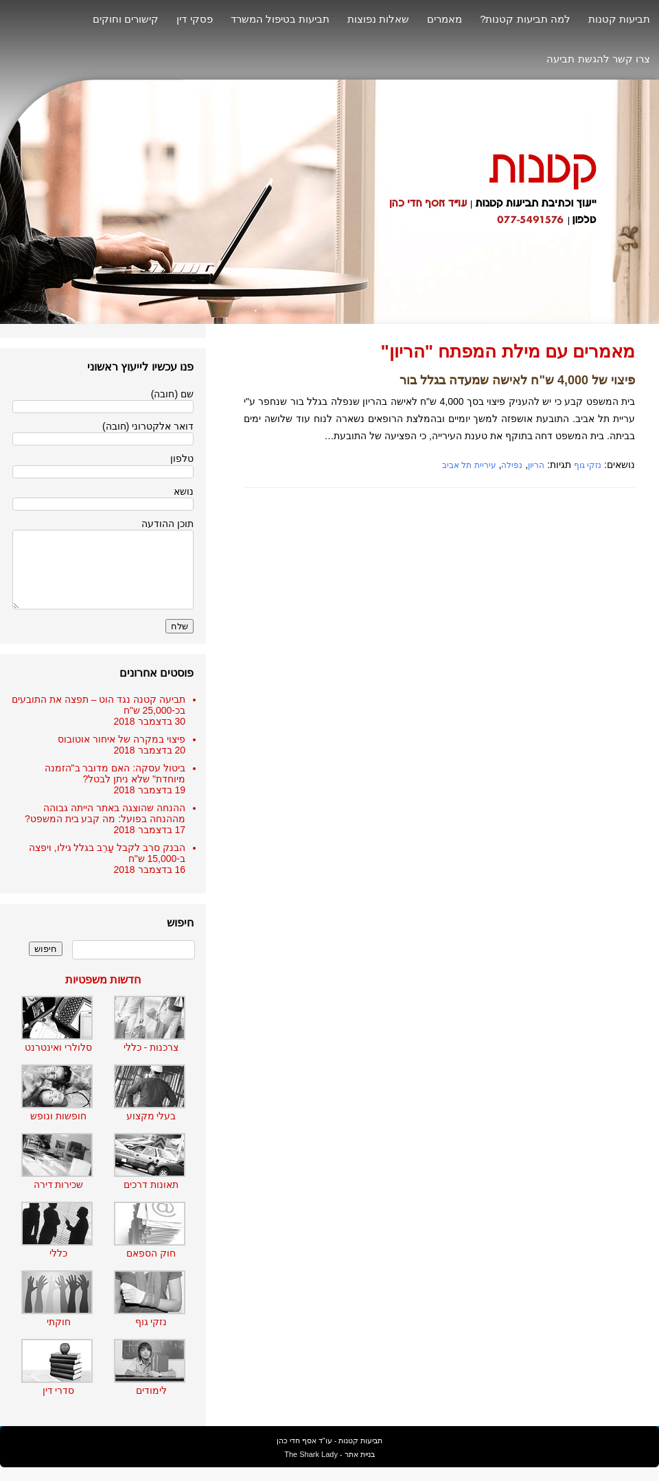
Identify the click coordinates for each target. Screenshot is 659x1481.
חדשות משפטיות (103, 980)
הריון (536, 465)
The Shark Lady (311, 1454)
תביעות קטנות (619, 19)
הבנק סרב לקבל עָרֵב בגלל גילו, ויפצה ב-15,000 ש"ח (107, 853)
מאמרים (444, 19)
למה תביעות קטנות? (525, 19)
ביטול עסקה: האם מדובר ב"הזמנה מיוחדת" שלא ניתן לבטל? (115, 773)
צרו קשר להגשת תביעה (598, 59)
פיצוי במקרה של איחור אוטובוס (121, 739)
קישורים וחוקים (126, 19)
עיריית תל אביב (469, 465)
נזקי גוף (587, 465)
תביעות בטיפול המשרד (280, 19)
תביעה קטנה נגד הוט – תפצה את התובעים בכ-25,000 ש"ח (98, 705)
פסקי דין (194, 19)
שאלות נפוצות (378, 19)
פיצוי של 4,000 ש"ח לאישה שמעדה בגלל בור (517, 380)
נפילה (511, 465)
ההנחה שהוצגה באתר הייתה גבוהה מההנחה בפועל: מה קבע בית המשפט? (105, 813)
